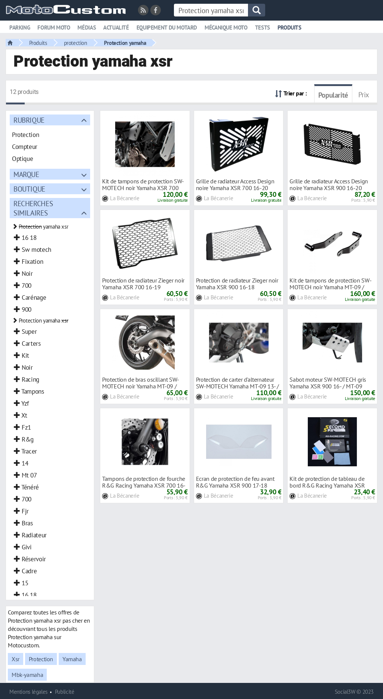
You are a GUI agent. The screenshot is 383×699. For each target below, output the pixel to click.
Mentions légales (28, 692)
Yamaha (72, 659)
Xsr (15, 659)
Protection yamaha (125, 42)
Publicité (64, 692)
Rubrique (29, 120)
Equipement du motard (167, 27)
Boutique (29, 188)
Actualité (116, 27)
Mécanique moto (226, 27)
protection (75, 42)
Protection (41, 659)
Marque (26, 174)
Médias (86, 27)
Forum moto (53, 27)
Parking (19, 27)
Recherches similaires (33, 208)
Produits (289, 27)
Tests (262, 27)
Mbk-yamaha (27, 675)
